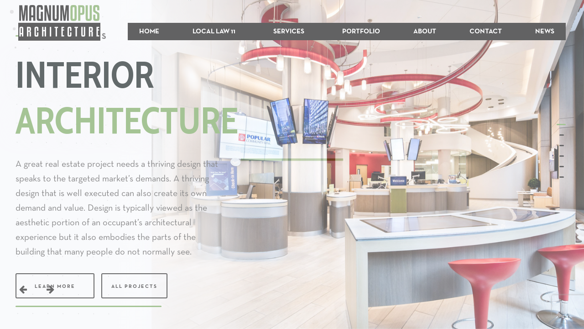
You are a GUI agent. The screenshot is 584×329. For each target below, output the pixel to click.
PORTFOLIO (361, 31)
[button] (562, 124)
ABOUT (424, 31)
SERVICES (288, 31)
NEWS (544, 31)
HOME (149, 31)
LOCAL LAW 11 (214, 31)
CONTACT (485, 31)
